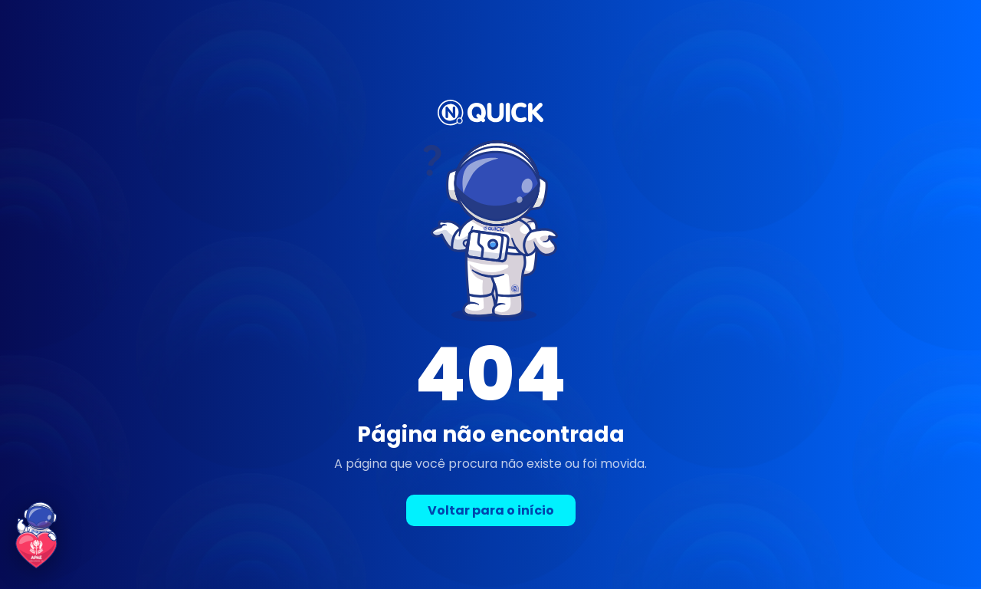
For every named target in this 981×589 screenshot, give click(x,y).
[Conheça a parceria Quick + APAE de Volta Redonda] (36, 535)
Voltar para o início (491, 510)
